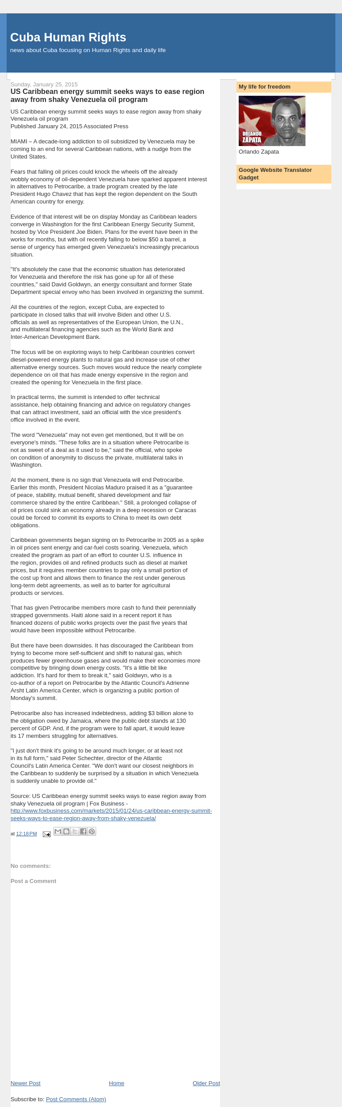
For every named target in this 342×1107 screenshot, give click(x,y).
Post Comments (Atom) (76, 1099)
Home (117, 1083)
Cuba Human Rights (68, 37)
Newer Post (26, 1083)
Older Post (206, 1083)
